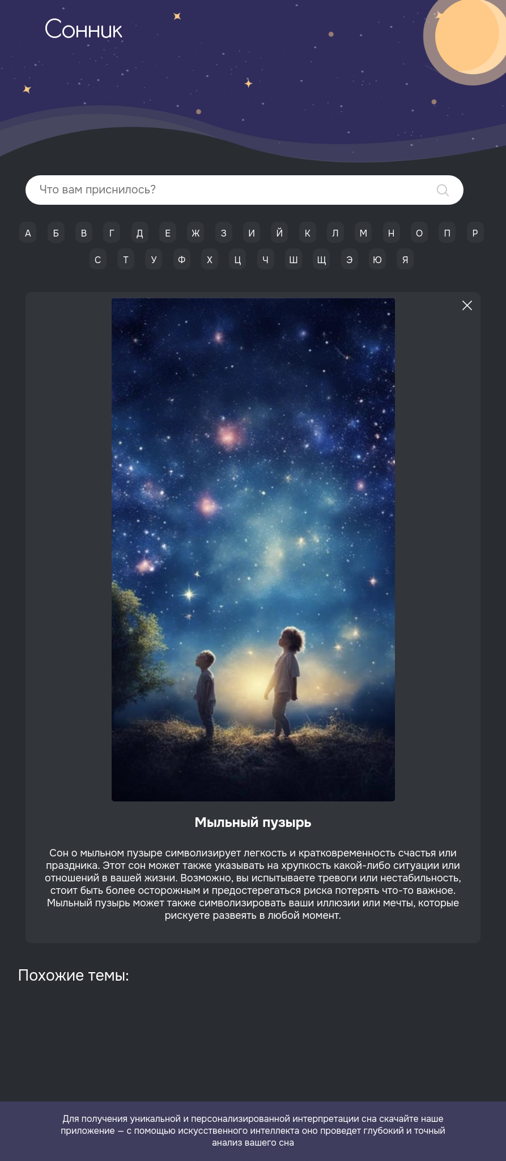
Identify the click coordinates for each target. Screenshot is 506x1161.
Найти (442, 190)
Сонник (83, 31)
